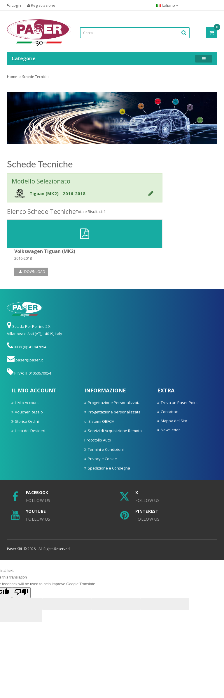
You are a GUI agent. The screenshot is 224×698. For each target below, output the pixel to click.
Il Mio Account (27, 402)
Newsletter (170, 429)
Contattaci (169, 411)
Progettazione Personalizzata (114, 402)
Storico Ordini (27, 421)
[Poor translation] (21, 592)
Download (32, 271)
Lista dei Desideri (30, 430)
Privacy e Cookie (102, 458)
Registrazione (41, 5)
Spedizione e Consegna (109, 468)
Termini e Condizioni (106, 449)
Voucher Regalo (29, 412)
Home (12, 76)
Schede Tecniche (36, 76)
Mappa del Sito (174, 420)
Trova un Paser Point (179, 402)
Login (14, 5)
